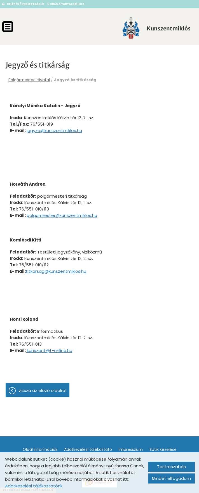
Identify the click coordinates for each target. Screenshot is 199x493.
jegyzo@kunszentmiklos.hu (54, 130)
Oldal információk (40, 449)
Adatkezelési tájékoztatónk (33, 486)
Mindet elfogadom (171, 478)
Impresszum (131, 449)
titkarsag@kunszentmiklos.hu (56, 271)
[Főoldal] (131, 28)
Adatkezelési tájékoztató (88, 449)
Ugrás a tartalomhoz (65, 4)
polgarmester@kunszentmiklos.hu (62, 215)
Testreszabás (171, 467)
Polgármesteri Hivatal (29, 80)
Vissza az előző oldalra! (42, 390)
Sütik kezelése (163, 449)
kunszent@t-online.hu (49, 350)
